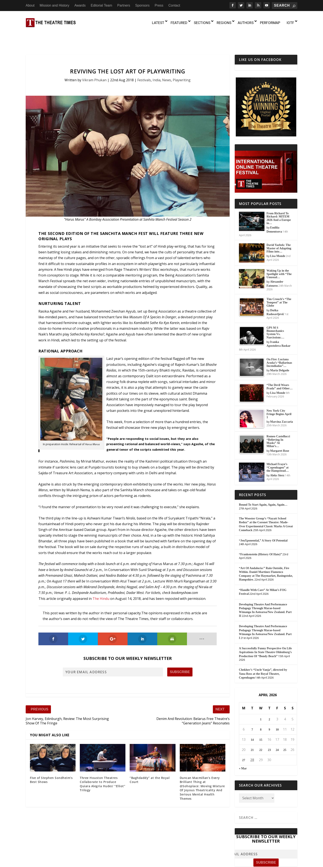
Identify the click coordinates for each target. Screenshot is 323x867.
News (166, 61)
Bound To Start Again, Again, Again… (263, 486)
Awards (80, 5)
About (30, 5)
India (156, 61)
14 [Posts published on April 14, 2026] (252, 721)
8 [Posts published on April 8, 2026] (260, 711)
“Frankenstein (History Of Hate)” (260, 536)
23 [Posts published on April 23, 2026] (269, 732)
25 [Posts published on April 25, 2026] (284, 732)
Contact (174, 5)
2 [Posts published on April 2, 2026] (269, 701)
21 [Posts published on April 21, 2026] (252, 732)
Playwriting (182, 61)
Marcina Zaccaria (281, 403)
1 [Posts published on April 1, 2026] (260, 701)
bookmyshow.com (184, 574)
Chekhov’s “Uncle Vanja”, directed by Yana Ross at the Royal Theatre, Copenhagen (263, 655)
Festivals (144, 61)
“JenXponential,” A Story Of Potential (263, 522)
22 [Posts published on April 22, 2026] (260, 732)
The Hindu (101, 580)
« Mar (243, 750)
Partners (123, 5)
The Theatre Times (58, 862)
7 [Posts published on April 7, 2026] (252, 711)
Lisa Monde (277, 238)
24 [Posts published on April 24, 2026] (277, 732)
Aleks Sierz (277, 457)
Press (159, 5)
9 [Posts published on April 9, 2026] (269, 711)
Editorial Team (101, 5)
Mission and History (54, 5)
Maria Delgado (279, 352)
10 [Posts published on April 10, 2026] (277, 711)
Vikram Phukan (94, 61)
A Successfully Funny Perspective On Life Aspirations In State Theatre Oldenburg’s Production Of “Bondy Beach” (265, 634)
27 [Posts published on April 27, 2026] (243, 742)
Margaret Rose (279, 432)
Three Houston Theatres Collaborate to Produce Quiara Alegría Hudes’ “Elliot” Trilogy (102, 766)
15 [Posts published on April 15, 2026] (260, 721)
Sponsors (142, 5)
